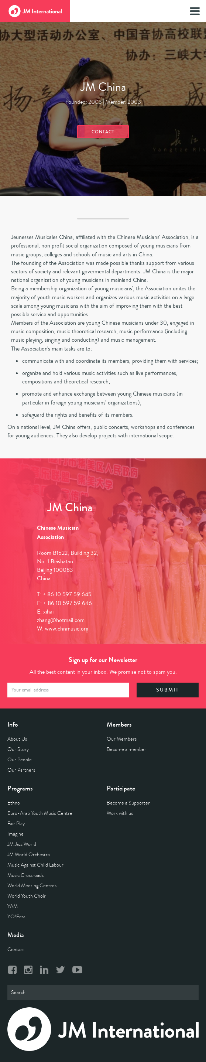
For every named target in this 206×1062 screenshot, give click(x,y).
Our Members (122, 738)
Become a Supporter (128, 802)
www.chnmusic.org (66, 629)
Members (119, 724)
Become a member (126, 749)
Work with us (120, 813)
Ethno (13, 802)
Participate (121, 788)
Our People (19, 759)
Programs (19, 788)
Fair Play (16, 823)
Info (12, 724)
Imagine (15, 833)
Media (15, 935)
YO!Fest (16, 916)
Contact (103, 132)
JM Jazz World (21, 844)
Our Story (18, 749)
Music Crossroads (25, 875)
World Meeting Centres (31, 885)
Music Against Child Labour (35, 864)
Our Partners (21, 770)
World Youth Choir (26, 895)
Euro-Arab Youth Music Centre (39, 813)
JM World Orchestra (28, 854)
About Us (17, 738)
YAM (12, 906)
